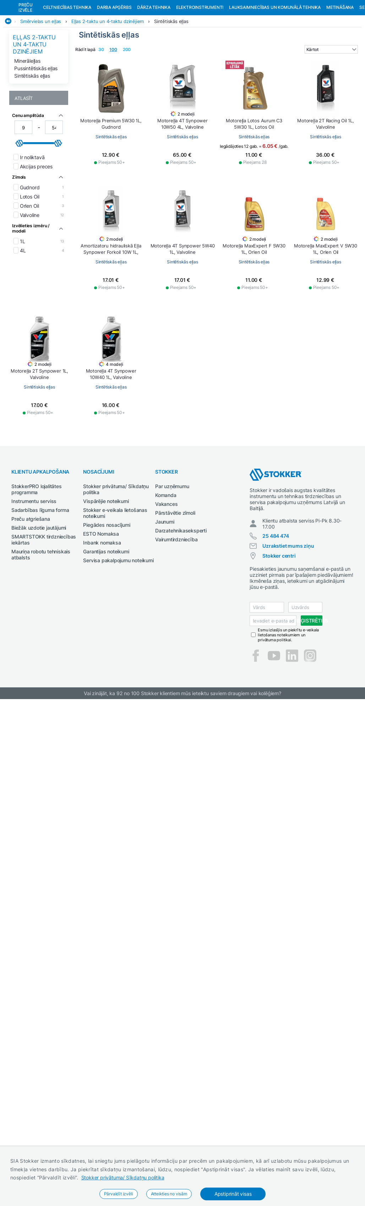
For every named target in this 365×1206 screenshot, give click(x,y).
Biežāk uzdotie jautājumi (38, 578)
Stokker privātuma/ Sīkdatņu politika (122, 1177)
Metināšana (340, 58)
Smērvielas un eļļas (40, 72)
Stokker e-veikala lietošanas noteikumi (115, 564)
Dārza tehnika (153, 58)
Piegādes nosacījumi (106, 576)
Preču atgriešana (30, 569)
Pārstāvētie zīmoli (175, 563)
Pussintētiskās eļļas (36, 119)
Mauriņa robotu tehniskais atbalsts (40, 605)
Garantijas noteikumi (106, 602)
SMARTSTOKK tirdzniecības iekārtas (43, 590)
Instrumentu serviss (33, 552)
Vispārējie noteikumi (106, 552)
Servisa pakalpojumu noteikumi (118, 611)
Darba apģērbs (114, 58)
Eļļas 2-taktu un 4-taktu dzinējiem (107, 72)
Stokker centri (278, 606)
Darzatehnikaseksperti (181, 581)
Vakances (166, 555)
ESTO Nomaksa (101, 584)
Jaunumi (164, 572)
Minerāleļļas (27, 111)
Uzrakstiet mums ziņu (288, 596)
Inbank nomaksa (102, 593)
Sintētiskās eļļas (171, 72)
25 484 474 (275, 587)
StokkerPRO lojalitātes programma (36, 540)
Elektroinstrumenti (199, 58)
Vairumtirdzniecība (176, 590)
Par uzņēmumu (172, 537)
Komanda (165, 546)
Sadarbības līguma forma (40, 561)
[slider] (19, 194)
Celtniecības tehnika (67, 58)
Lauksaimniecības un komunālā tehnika (275, 58)
